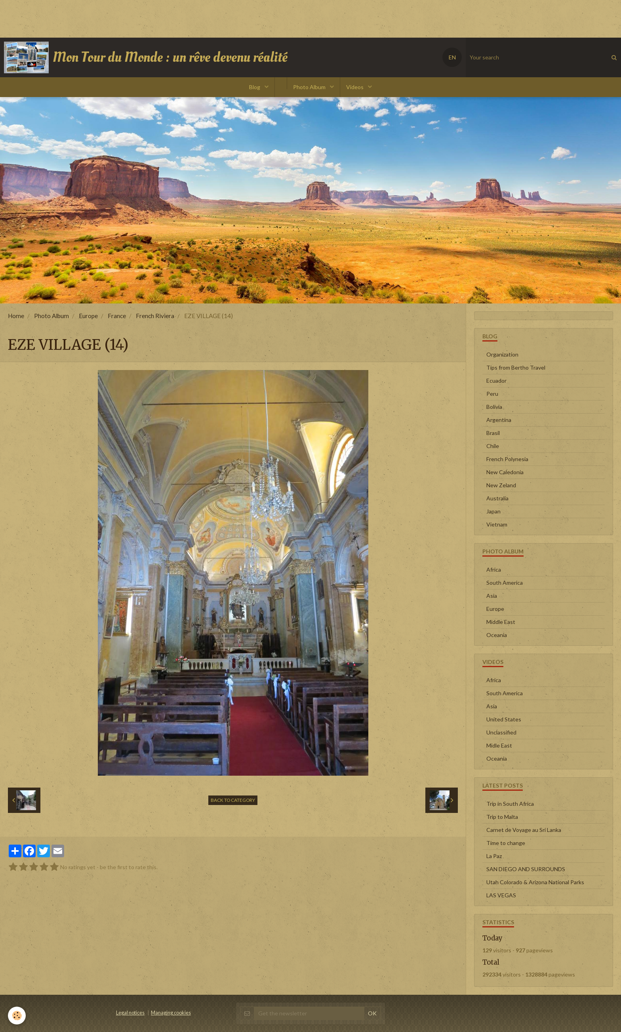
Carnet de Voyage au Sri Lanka (523, 829)
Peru (492, 393)
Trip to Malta (502, 816)
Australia (497, 498)
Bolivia (494, 406)
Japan (493, 511)
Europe (88, 315)
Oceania (496, 634)
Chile (492, 446)
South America (504, 582)
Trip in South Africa (510, 803)
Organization (502, 354)
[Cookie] (17, 1015)
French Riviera (155, 315)
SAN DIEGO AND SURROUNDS (525, 869)
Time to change (505, 842)
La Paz (494, 856)
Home (16, 315)
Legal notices (130, 1013)
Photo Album (310, 87)
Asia (491, 595)
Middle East (500, 621)
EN (452, 57)
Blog (255, 87)
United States (503, 719)
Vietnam (496, 524)
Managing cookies (171, 1013)
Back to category (233, 800)
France (117, 315)
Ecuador (496, 380)
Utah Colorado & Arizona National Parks (535, 882)
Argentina (498, 419)
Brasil (493, 432)
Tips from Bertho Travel (515, 367)
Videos (355, 87)
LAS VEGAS (501, 895)
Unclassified (501, 732)
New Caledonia (505, 472)
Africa (493, 569)
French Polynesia (507, 459)
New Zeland (501, 485)
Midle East (499, 745)
